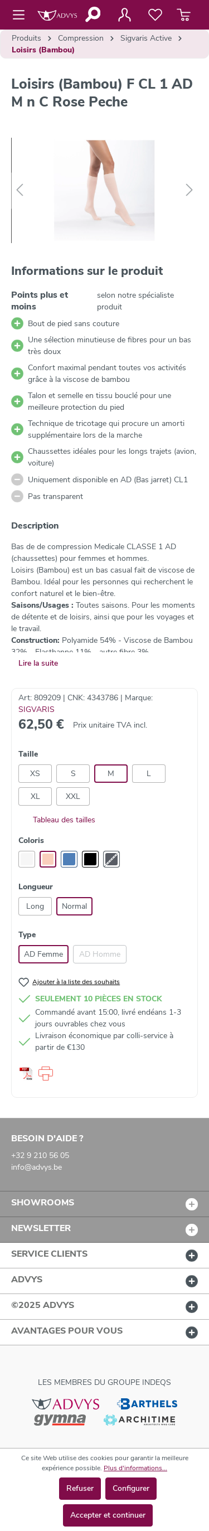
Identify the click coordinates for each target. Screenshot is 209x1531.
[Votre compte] (124, 15)
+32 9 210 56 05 (40, 1155)
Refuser (80, 1488)
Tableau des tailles (56, 820)
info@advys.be (36, 1167)
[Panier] (183, 15)
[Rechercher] (92, 14)
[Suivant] (189, 190)
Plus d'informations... (135, 1468)
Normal (74, 906)
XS (35, 773)
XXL (73, 796)
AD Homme (99, 954)
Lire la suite (38, 663)
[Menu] (22, 15)
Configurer (131, 1488)
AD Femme (43, 954)
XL (35, 796)
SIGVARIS (36, 709)
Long (35, 906)
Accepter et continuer (107, 1515)
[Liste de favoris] (155, 15)
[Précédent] (19, 190)
